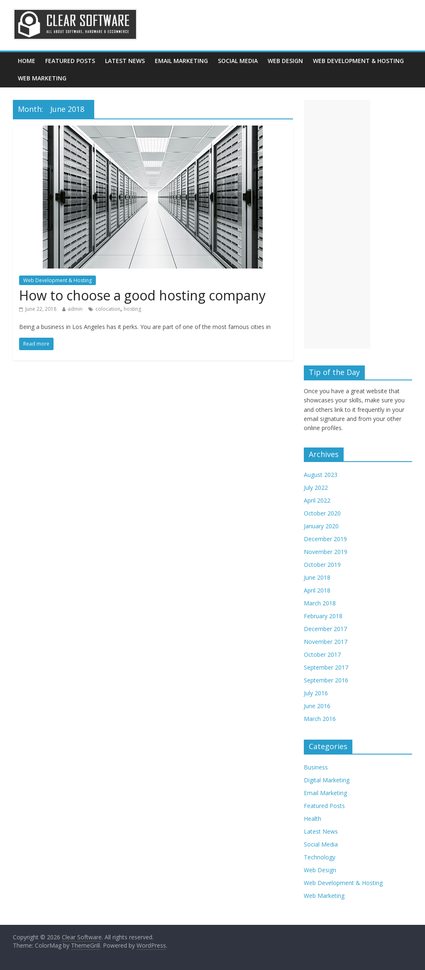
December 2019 (325, 539)
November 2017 (325, 642)
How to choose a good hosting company (142, 295)
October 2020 (322, 513)
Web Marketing (42, 78)
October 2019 (322, 564)
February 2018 (323, 616)
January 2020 (321, 526)
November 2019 (325, 552)
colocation (107, 308)
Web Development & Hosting (358, 61)
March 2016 (320, 719)
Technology (319, 857)
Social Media (238, 61)
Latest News (125, 61)
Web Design (285, 61)
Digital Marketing (326, 780)
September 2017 (326, 667)
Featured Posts (70, 61)
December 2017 (325, 629)
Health (312, 818)
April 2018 (317, 590)
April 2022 (317, 500)
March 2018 (320, 603)
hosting (132, 308)
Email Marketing (181, 61)
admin (75, 308)
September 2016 (326, 680)
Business (316, 767)
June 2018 (317, 577)
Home (26, 61)
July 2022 (316, 487)
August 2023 (320, 475)
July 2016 (316, 693)
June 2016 (317, 706)
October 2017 (322, 654)
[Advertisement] (337, 224)
